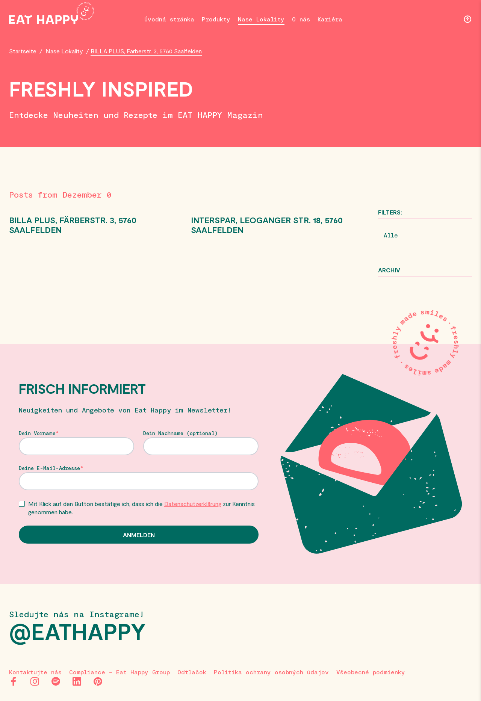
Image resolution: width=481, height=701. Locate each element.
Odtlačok (191, 671)
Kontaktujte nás (35, 671)
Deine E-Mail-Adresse (49, 468)
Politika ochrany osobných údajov (271, 671)
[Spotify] (55, 681)
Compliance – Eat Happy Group (119, 671)
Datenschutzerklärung (192, 503)
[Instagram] (34, 681)
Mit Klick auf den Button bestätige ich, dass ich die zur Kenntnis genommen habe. (141, 507)
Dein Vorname (37, 433)
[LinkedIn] (76, 681)
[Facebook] (13, 681)
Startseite (22, 50)
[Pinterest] (97, 681)
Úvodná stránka (169, 19)
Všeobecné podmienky (370, 671)
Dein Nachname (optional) (180, 433)
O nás (301, 19)
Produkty (216, 19)
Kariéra (330, 19)
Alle (391, 235)
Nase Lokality (261, 19)
